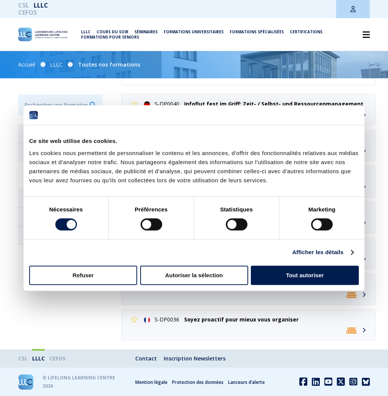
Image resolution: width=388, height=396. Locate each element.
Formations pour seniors (110, 37)
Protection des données (198, 382)
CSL (23, 5)
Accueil (26, 64)
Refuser (83, 275)
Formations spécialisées (257, 31)
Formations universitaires (194, 31)
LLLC (41, 5)
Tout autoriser (305, 275)
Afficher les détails (317, 252)
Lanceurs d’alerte (246, 382)
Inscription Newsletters (194, 358)
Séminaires (146, 31)
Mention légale (151, 382)
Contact (146, 358)
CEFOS (27, 12)
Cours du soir (112, 31)
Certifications (306, 31)
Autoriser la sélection (194, 275)
